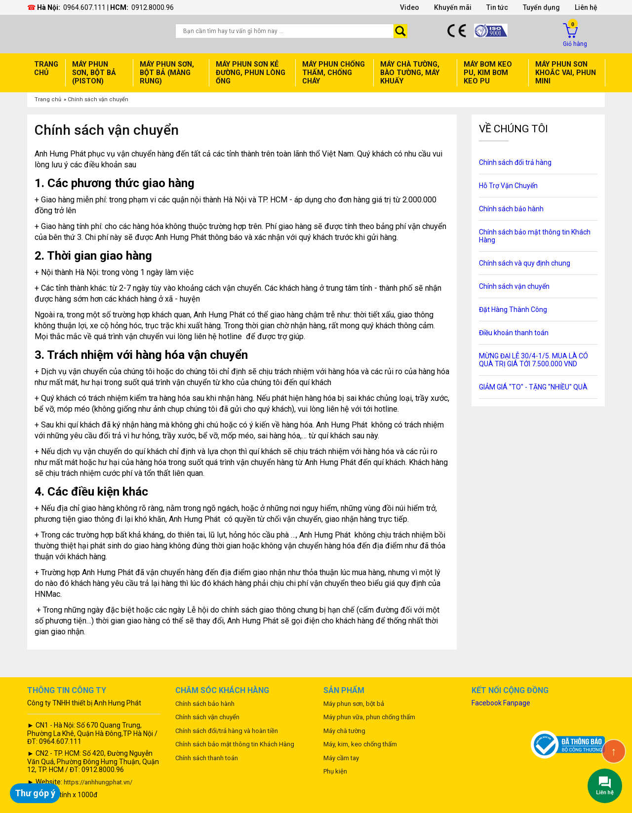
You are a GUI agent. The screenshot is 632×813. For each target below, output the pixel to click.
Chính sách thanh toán (206, 758)
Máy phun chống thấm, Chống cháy (333, 72)
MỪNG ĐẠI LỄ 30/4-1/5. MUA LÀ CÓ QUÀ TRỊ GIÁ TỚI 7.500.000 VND (533, 360)
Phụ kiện (335, 771)
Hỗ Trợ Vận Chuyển (508, 186)
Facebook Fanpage (501, 703)
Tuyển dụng (541, 7)
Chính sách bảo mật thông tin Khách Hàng (234, 744)
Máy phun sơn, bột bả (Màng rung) (167, 72)
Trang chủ (46, 68)
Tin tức (497, 7)
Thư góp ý (35, 793)
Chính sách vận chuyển (98, 99)
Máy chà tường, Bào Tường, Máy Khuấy (409, 72)
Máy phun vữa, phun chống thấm (369, 717)
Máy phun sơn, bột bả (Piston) (94, 72)
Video (409, 7)
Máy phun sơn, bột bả (353, 703)
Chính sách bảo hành (511, 209)
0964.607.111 (84, 7)
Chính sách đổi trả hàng (515, 162)
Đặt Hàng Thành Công (513, 309)
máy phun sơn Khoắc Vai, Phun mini (565, 72)
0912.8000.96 (152, 7)
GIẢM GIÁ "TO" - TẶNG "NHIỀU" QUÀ (533, 387)
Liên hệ (586, 7)
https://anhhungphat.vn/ (98, 782)
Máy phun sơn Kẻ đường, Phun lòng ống (250, 72)
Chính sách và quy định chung (524, 263)
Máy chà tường (344, 731)
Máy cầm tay (341, 758)
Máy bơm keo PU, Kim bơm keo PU (488, 72)
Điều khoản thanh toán (514, 333)
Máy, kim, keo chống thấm (360, 744)
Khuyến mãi (453, 7)
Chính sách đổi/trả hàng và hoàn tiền (226, 731)
